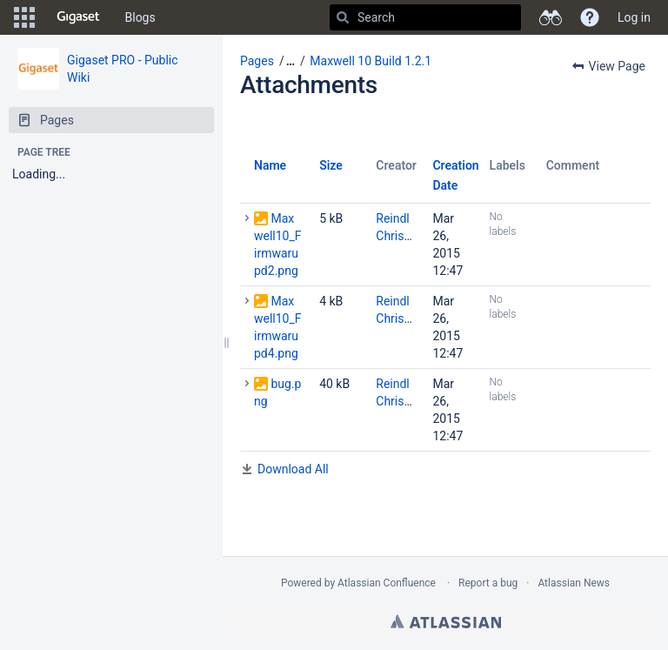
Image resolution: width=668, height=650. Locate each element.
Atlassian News (574, 583)
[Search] (343, 17)
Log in (634, 17)
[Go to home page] (78, 17)
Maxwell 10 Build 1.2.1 (370, 61)
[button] (24, 17)
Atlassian (446, 621)
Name (270, 165)
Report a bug (488, 583)
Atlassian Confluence (386, 583)
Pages (257, 61)
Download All (293, 469)
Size (331, 165)
